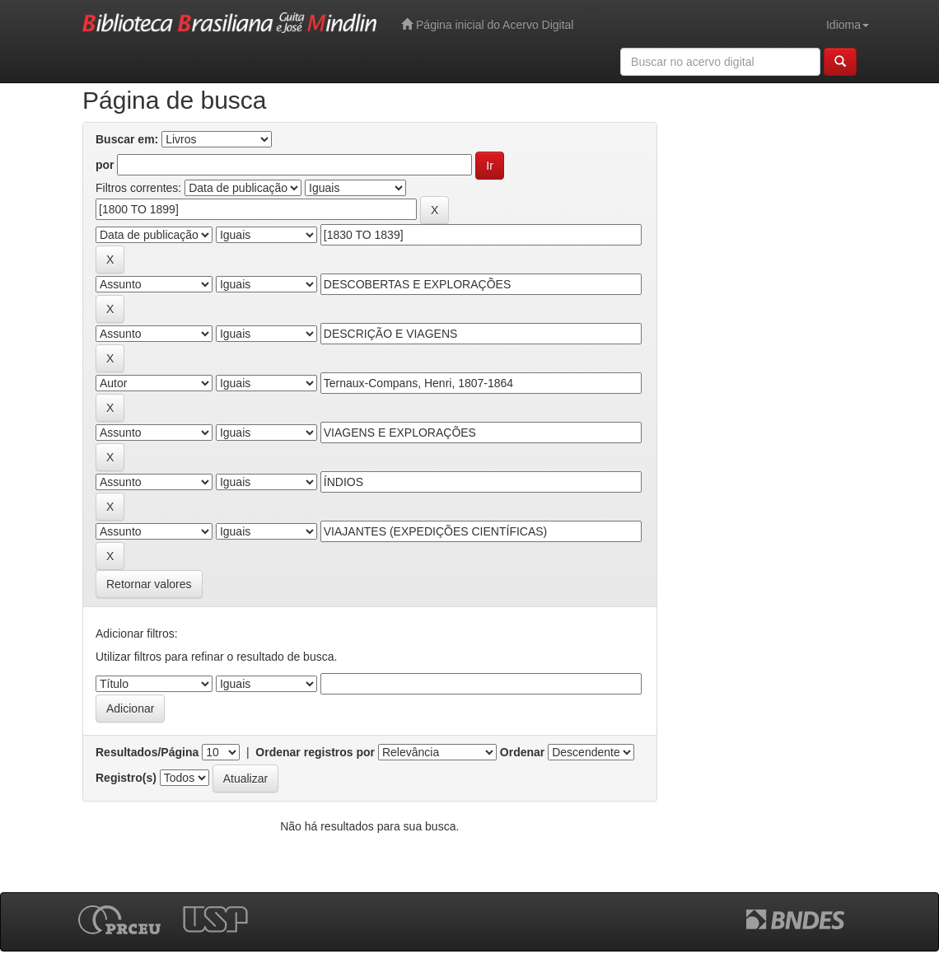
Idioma (847, 24)
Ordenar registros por (315, 752)
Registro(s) (126, 777)
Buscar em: (127, 139)
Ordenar (522, 752)
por (105, 164)
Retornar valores (149, 584)
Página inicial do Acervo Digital (487, 24)
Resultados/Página (147, 752)
